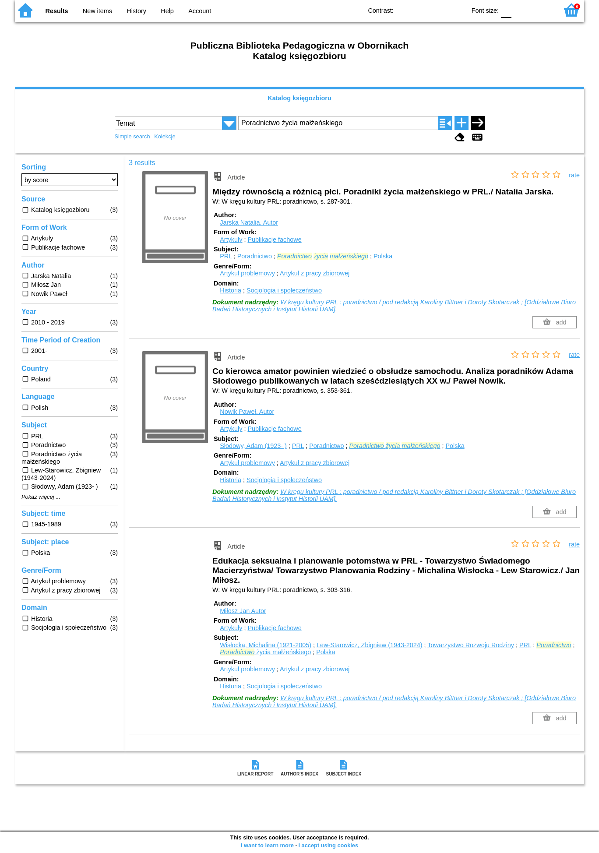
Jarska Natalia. (249, 222)
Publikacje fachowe (274, 239)
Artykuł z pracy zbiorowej (314, 273)
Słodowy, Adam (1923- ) (253, 445)
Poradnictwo (254, 256)
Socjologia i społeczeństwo (284, 290)
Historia (230, 290)
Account (199, 10)
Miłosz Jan (243, 610)
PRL (226, 256)
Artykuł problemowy (247, 273)
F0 (506, 10)
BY (456, 10)
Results (57, 10)
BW (421, 10)
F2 (541, 10)
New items (97, 10)
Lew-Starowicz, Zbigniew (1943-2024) (370, 645)
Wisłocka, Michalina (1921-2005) (265, 645)
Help (167, 10)
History (136, 10)
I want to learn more (267, 845)
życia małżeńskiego (265, 652)
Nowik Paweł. (247, 411)
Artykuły (231, 239)
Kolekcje (164, 136)
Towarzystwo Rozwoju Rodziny (470, 645)
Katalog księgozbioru (299, 98)
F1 (521, 10)
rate (574, 175)
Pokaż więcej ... (40, 497)
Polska (382, 256)
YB (439, 10)
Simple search (132, 136)
